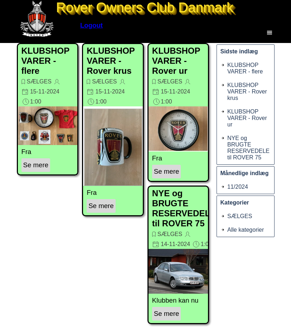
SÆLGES (39, 81)
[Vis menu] (270, 32)
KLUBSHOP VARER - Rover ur (176, 61)
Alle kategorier (245, 230)
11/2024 (237, 187)
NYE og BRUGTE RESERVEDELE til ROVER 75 (184, 208)
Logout (91, 25)
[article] (48, 109)
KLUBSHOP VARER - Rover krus (111, 61)
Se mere (36, 165)
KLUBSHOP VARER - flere (45, 61)
